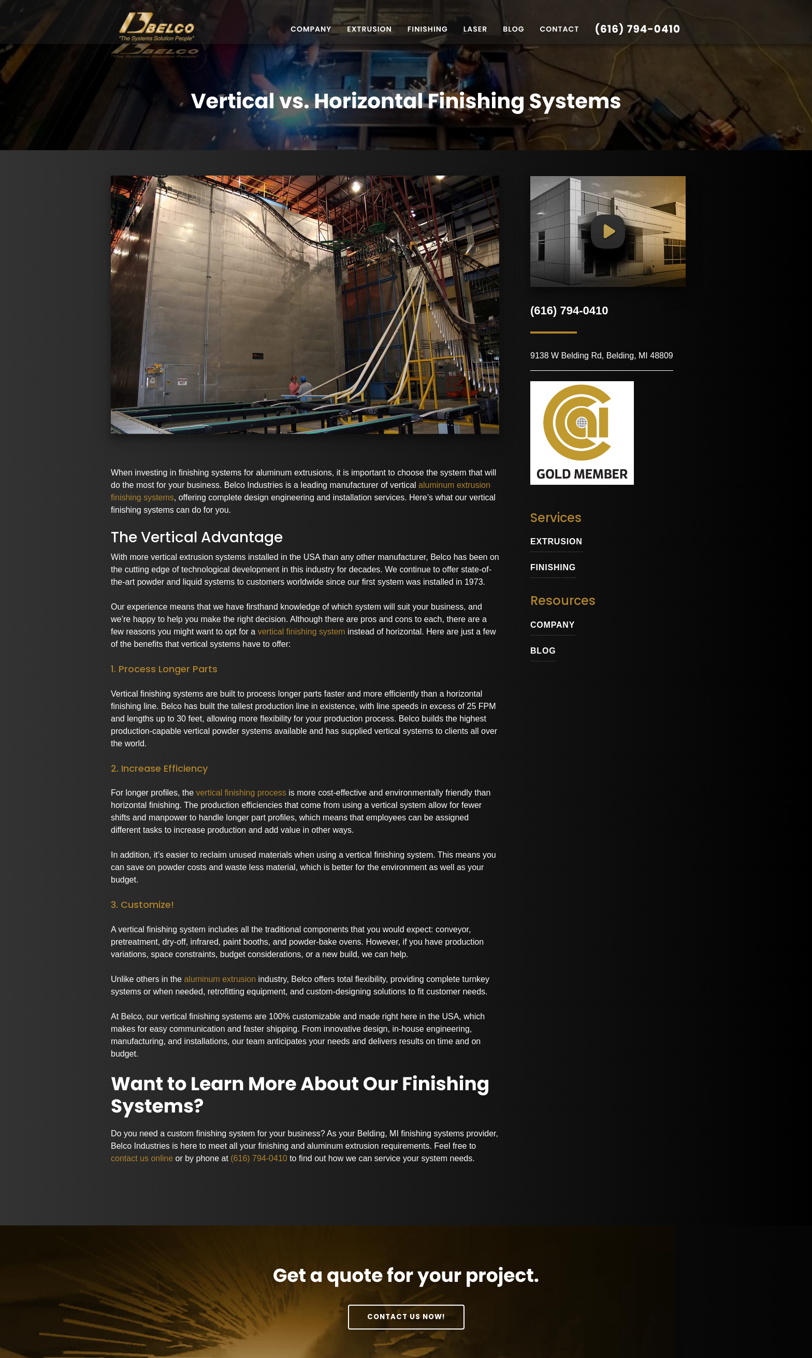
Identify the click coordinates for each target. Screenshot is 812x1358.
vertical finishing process (241, 794)
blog (543, 650)
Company (311, 29)
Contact (559, 29)
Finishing (428, 29)
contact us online (142, 1159)
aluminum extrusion (220, 980)
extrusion (556, 541)
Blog (513, 29)
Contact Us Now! (406, 1317)
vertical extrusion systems (198, 558)
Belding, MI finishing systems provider (426, 1135)
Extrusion (369, 29)
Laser (475, 29)
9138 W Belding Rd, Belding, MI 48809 (601, 355)
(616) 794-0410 (637, 29)
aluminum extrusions (294, 473)
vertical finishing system (301, 633)
